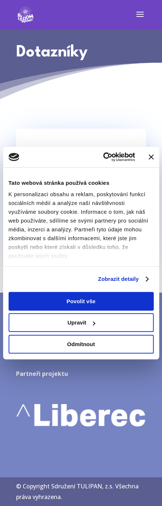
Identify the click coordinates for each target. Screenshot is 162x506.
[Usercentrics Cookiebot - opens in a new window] (103, 157)
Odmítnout (81, 344)
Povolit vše (81, 301)
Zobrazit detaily (118, 279)
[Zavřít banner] (151, 157)
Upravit (81, 322)
